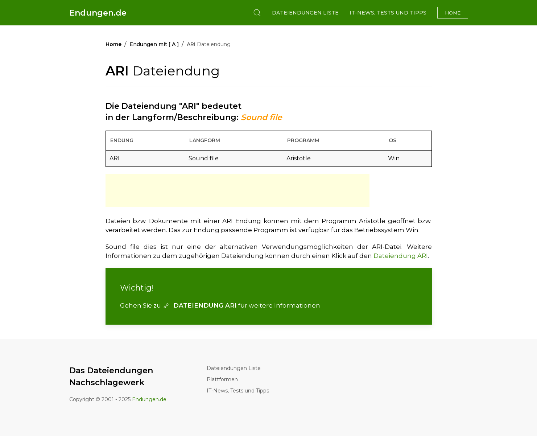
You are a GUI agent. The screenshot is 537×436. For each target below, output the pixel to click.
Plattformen (222, 379)
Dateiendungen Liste (305, 12)
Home (452, 13)
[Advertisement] (237, 190)
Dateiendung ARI (400, 255)
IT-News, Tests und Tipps (388, 12)
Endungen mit (154, 44)
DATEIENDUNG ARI (199, 305)
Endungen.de (98, 13)
